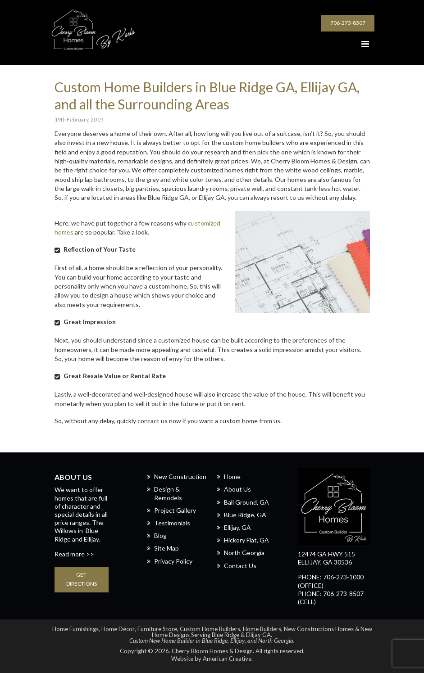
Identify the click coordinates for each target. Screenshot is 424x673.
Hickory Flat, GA (246, 540)
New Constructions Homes (319, 628)
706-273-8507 (347, 22)
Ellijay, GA (237, 527)
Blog (160, 535)
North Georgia (244, 552)
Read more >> (74, 554)
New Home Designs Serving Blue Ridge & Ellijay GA (262, 631)
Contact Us (240, 565)
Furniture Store (157, 628)
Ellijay (237, 640)
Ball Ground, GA (246, 502)
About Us (237, 489)
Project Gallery (175, 510)
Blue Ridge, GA (245, 515)
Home (232, 476)
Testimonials (172, 523)
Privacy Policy (173, 561)
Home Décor (118, 628)
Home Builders (262, 628)
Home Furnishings (75, 628)
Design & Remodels (168, 493)
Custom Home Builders (210, 628)
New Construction (180, 476)
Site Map (166, 548)
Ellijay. (92, 539)
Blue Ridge (215, 640)
